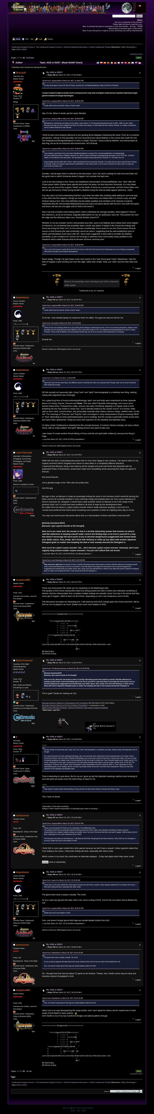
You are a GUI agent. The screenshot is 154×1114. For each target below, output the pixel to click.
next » (140, 54)
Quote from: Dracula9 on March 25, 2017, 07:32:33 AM (61, 323)
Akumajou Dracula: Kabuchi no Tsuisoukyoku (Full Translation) (65, 703)
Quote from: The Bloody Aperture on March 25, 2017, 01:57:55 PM (65, 668)
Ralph (123, 47)
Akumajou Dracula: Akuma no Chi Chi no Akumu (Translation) (64, 705)
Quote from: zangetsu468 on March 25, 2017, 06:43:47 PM (62, 823)
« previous (133, 54)
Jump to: (107, 1091)
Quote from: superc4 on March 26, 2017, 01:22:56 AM (61, 880)
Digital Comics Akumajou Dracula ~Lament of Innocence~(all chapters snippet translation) (75, 707)
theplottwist (22, 297)
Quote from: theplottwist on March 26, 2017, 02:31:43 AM (62, 953)
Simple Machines (88, 1108)
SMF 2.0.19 (67, 1108)
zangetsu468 (23, 580)
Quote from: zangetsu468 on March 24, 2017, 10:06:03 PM (62, 101)
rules (140, 24)
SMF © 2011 (76, 1108)
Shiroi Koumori (24, 660)
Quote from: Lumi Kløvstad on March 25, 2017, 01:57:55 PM (63, 560)
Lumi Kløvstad (24, 452)
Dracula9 (21, 72)
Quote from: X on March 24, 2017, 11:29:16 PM (58, 378)
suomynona (22, 815)
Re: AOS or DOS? (54, 72)
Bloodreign (130, 47)
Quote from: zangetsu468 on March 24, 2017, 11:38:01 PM (62, 81)
